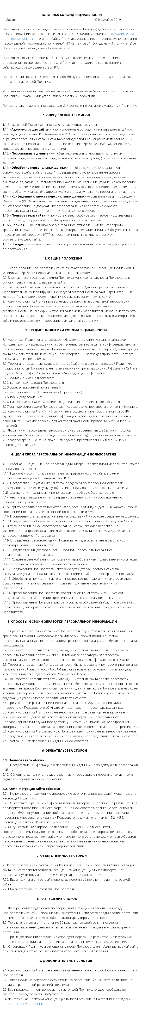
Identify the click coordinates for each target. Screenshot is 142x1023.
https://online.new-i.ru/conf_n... (24, 1004)
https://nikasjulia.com (23, 38)
